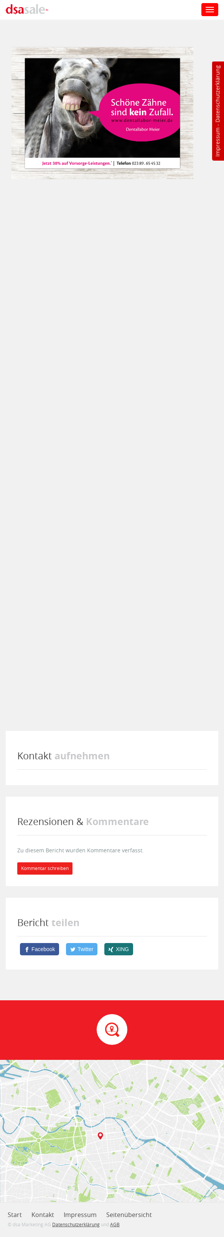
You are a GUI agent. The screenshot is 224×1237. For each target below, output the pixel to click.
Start (15, 1214)
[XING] (118, 949)
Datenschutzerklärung (217, 94)
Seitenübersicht (129, 1214)
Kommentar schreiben (45, 868)
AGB (115, 1224)
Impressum (217, 142)
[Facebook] (39, 949)
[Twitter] (81, 949)
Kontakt (42, 1214)
